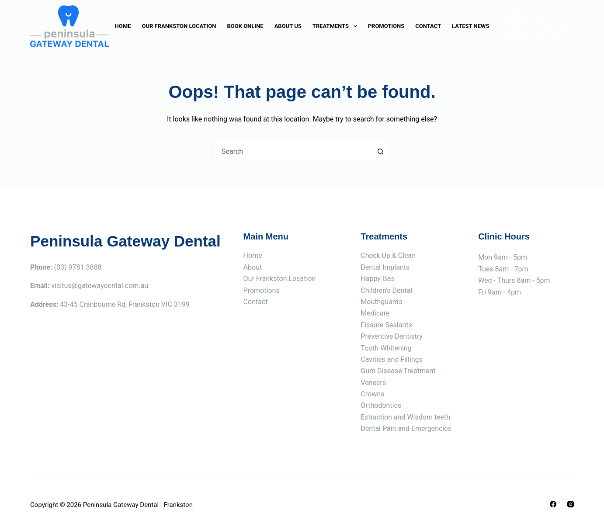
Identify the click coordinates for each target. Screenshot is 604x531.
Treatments (336, 26)
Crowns (372, 394)
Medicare (375, 313)
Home (123, 26)
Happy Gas (377, 278)
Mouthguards (381, 302)
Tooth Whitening (386, 348)
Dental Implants (385, 267)
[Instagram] (570, 504)
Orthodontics (381, 405)
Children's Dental (386, 290)
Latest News (470, 26)
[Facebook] (553, 504)
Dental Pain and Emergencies (406, 428)
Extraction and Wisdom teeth (405, 417)
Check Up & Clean (388, 255)
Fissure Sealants (386, 325)
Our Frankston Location (179, 26)
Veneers (373, 382)
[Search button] (380, 151)
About (252, 267)
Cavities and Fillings (392, 359)
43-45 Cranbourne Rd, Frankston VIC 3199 (535, 30)
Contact (428, 26)
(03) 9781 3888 (526, 17)
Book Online (245, 26)
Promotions (386, 26)
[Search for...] (293, 151)
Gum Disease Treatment (398, 371)
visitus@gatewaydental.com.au (99, 285)
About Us (288, 26)
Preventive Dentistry (392, 336)
